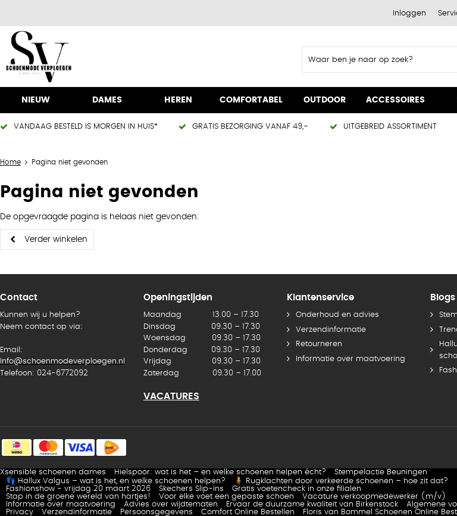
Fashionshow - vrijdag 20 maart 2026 (78, 489)
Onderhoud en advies (337, 315)
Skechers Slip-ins (191, 489)
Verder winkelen (55, 239)
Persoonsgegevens (156, 512)
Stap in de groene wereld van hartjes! (78, 497)
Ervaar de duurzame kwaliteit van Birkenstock (312, 504)
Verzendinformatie (331, 330)
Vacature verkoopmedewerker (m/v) (374, 497)
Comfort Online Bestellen (248, 512)
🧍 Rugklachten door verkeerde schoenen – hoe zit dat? (341, 481)
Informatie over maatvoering (350, 359)
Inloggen (409, 13)
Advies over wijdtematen (171, 504)
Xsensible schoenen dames (53, 472)
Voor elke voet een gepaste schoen (226, 497)
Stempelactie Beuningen (380, 472)
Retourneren (319, 344)
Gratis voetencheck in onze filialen (296, 489)
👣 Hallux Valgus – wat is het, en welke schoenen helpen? (116, 481)
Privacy (19, 512)
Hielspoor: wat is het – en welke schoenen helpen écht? (220, 472)
